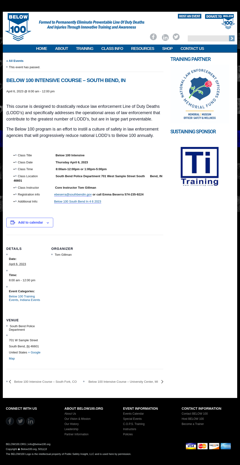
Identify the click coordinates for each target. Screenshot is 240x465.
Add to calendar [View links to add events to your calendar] (30, 222)
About (61, 48)
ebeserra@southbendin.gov (73, 194)
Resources (142, 48)
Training (84, 48)
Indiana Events (30, 300)
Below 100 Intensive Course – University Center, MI (123, 381)
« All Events (14, 61)
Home (41, 48)
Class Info (112, 48)
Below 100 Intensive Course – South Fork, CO (45, 381)
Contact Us (192, 48)
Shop (167, 48)
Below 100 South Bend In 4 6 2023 (77, 201)
